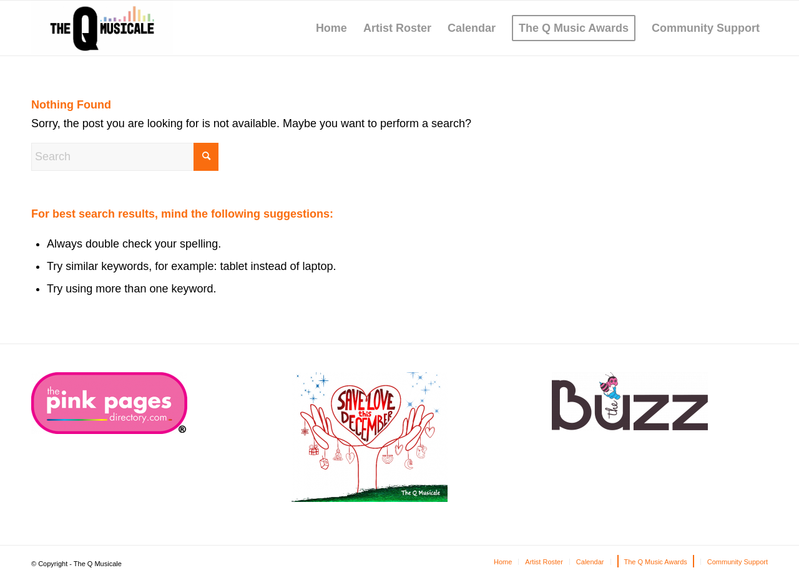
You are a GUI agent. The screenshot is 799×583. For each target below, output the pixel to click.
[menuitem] (331, 28)
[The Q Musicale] (102, 28)
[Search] (124, 157)
